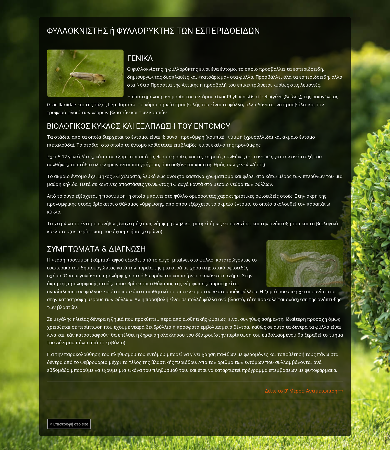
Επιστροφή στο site (69, 424)
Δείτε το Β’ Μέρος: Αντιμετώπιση (304, 391)
